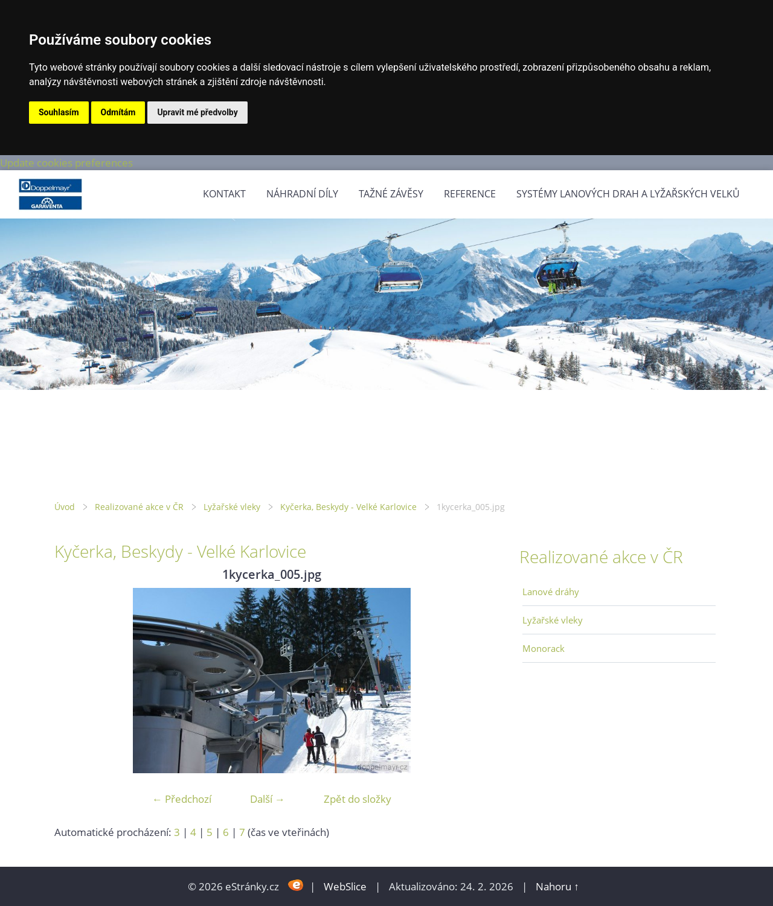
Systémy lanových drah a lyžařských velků (628, 193)
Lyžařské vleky (232, 506)
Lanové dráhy (550, 591)
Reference (470, 193)
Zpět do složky (357, 799)
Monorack (543, 648)
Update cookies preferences (66, 163)
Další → (267, 799)
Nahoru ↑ (557, 886)
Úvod (64, 506)
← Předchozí (181, 799)
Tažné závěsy (391, 193)
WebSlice (345, 886)
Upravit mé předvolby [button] (197, 112)
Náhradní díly (302, 193)
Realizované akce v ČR (139, 506)
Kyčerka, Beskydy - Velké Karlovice (348, 506)
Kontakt (224, 193)
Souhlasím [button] (59, 112)
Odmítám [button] (118, 112)
